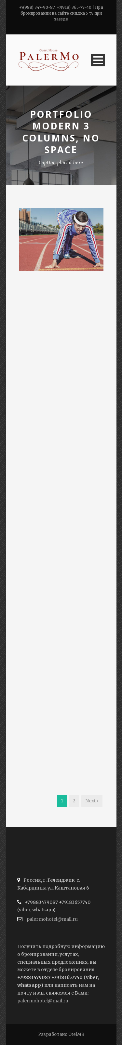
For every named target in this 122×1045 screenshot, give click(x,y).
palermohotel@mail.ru (52, 919)
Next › (92, 801)
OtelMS (76, 1034)
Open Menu (98, 60)
